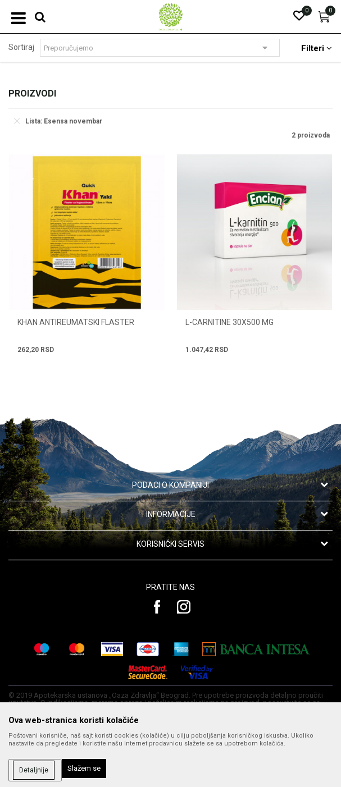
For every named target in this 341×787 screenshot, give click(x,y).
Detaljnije (33, 770)
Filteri (316, 48)
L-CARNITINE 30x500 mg (229, 322)
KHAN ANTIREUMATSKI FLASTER (75, 322)
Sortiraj (21, 47)
